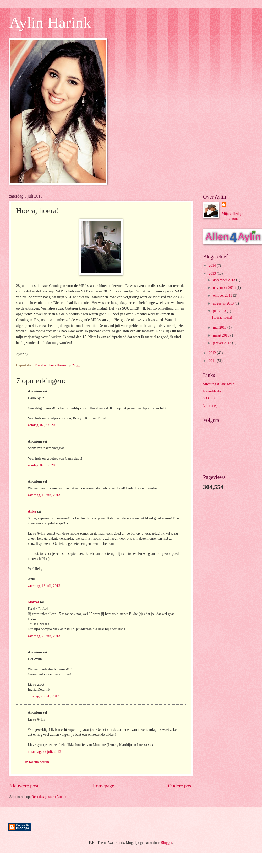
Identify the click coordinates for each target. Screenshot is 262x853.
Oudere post (180, 785)
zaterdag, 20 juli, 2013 (44, 636)
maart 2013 (221, 335)
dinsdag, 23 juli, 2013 (43, 696)
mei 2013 (220, 327)
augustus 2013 (224, 303)
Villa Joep (210, 406)
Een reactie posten (36, 762)
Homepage (103, 785)
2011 (213, 361)
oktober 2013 (223, 295)
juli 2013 (220, 311)
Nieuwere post (24, 785)
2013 (213, 273)
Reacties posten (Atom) (49, 797)
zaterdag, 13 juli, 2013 (44, 495)
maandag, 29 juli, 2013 (44, 752)
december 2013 (224, 280)
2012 (213, 353)
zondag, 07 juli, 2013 (43, 425)
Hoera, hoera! (222, 317)
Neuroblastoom (214, 391)
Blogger (166, 843)
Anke (32, 511)
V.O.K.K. (210, 398)
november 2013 (225, 288)
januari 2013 (222, 343)
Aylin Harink (50, 22)
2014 (213, 266)
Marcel (33, 602)
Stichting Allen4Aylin (218, 384)
